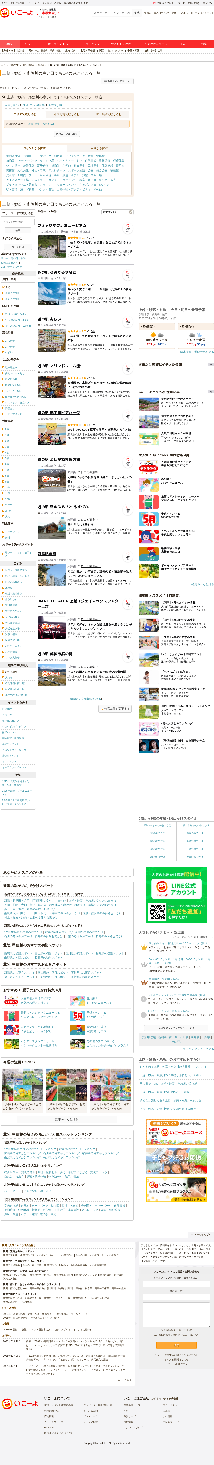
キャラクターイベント (14, 767)
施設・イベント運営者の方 (58, 1405)
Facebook (49, 1427)
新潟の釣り (67, 1255)
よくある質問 (90, 1410)
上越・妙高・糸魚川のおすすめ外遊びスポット (169, 1108)
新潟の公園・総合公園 (111, 1274)
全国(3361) (12, 105)
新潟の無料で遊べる (40, 1274)
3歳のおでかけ (195, 833)
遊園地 (27, 156)
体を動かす (55, 1176)
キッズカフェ (87, 184)
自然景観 (90, 160)
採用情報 (128, 1422)
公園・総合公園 (98, 170)
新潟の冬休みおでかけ (59, 932)
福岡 (159, 50)
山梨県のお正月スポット (53, 976)
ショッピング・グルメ (14, 726)
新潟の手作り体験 (32, 1265)
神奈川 (44, 50)
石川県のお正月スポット (86, 972)
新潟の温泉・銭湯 (12, 1298)
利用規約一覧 (51, 1410)
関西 (101, 50)
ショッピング (68, 179)
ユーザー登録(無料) (188, 3)
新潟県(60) (55, 105)
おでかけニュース (155, 43)
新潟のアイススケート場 (57, 1298)
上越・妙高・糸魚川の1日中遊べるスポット (167, 1092)
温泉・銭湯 (61, 175)
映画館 (114, 170)
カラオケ (45, 184)
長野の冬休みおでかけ (110, 936)
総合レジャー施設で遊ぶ (19, 1172)
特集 (204, 43)
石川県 (184, 1037)
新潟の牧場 (81, 1255)
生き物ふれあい (10, 720)
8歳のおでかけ (157, 856)
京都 (114, 50)
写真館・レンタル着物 (40, 189)
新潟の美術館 (102, 1288)
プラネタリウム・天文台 (21, 184)
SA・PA (104, 184)
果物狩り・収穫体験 (111, 160)
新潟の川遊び (10, 1278)
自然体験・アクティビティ (74, 189)
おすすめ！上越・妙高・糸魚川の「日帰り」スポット (173, 1066)
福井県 (195, 1037)
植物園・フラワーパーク (21, 160)
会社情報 (167, 1416)
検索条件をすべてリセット (117, 81)
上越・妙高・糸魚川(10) (41, 123)
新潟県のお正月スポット (19, 972)
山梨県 (206, 1037)
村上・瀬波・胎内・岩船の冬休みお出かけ (31, 917)
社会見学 (79, 165)
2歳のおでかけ (157, 833)
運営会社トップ (132, 1405)
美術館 (10, 170)
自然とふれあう (14, 1176)
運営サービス (131, 1416)
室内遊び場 (13, 156)
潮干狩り (42, 165)
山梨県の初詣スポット (18, 957)
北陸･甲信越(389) (34, 105)
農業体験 (28, 165)
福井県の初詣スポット (110, 953)
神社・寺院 (39, 170)
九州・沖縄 (150, 50)
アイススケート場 (17, 179)
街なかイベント (10, 755)
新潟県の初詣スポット (18, 953)
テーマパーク (42, 156)
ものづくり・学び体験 (14, 749)
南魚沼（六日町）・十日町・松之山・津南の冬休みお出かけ (42, 913)
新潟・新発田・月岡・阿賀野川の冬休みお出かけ (35, 900)
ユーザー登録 (10, 1329)
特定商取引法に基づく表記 (58, 1433)
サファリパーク (75, 156)
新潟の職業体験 (98, 1265)
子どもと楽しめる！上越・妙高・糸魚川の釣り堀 (171, 1100)
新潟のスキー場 (33, 1298)
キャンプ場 (47, 160)
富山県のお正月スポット (53, 972)
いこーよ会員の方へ (176, 1364)
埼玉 (58, 50)
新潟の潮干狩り (81, 1298)
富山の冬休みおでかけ (89, 932)
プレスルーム (90, 1416)
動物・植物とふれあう (52, 1172)
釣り (79, 160)
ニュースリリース (53, 1422)
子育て (184, 43)
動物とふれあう (180, 13)
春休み (147, 13)
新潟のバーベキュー (47, 1255)
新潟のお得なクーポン (15, 1274)
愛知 (73, 50)
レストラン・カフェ (44, 179)
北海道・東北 (8, 50)
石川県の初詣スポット (79, 953)
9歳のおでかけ (195, 856)
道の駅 (103, 179)
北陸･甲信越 (148, 1037)
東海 (67, 50)
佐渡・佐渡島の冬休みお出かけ (102, 913)
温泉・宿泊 (72, 1176)
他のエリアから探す (67, 133)
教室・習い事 (87, 179)
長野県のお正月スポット (86, 976)
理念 (126, 1410)
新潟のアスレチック (86, 1274)
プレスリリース (171, 1422)
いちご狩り (13, 165)
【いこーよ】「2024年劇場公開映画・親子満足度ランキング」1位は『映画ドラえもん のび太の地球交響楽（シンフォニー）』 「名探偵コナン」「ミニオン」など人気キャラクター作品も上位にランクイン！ (75, 1370)
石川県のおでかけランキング (61, 1153)
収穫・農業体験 (36, 1176)
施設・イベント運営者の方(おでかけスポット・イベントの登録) (56, 1329)
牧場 (90, 156)
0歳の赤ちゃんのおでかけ (157, 825)
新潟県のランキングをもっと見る (176, 1028)
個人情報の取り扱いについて (176, 1330)
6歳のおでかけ (157, 849)
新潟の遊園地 (10, 1255)
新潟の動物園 (27, 1255)
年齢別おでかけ (121, 43)
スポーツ (7, 715)
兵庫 (120, 50)
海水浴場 (45, 175)
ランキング (93, 43)
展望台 (120, 165)
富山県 (173, 1037)
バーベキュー (65, 160)
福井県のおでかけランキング (100, 1153)
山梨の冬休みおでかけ (79, 936)
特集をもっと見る (202, 584)
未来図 (166, 1410)
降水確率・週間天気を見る (197, 351)
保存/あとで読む (163, 3)
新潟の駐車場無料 (63, 1274)
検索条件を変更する (115, 708)
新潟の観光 (113, 1255)
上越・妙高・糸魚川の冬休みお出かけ (92, 900)
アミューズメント (65, 184)
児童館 (10, 175)
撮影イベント (9, 732)
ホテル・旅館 (79, 175)
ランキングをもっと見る (198, 1048)
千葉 (52, 50)
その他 (97, 189)
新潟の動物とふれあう (56, 1265)
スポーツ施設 (76, 170)
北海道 (20, 50)
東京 (37, 50)
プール (33, 175)
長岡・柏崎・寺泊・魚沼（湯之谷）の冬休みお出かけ (38, 904)
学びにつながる (78, 1172)
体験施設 (107, 165)
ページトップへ (201, 1234)
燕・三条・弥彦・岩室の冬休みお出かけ (29, 909)
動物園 (58, 156)
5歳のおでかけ (195, 841)
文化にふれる (98, 1172)
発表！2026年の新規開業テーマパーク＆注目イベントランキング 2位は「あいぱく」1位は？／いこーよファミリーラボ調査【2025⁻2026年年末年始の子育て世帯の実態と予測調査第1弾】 (75, 1345)
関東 (31, 50)
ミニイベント (9, 761)
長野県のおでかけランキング (61, 1157)
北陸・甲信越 (88, 50)
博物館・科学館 (61, 165)
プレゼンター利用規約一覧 (97, 1405)
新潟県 (162, 1037)
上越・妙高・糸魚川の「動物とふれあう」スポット (172, 1075)
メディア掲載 (90, 1422)
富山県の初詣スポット (49, 953)
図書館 (21, 175)
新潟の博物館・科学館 (80, 1288)
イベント (29, 43)
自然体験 (7, 709)
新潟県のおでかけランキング (77, 1149)
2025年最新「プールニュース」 (17, 792)
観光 (113, 179)
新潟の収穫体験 (79, 1265)
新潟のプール (97, 1255)
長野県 (176, 1041)
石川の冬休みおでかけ (18, 936)
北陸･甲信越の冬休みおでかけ (23, 932)
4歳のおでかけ (157, 841)
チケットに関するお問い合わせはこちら (176, 1355)
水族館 (100, 156)
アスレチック (56, 170)
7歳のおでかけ (195, 849)
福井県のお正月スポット (19, 976)
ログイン (207, 3)
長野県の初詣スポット (49, 957)
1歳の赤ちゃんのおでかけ (195, 825)
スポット (9, 43)
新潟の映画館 (58, 1288)
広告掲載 (49, 1416)
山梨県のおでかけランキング (22, 1157)
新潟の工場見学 (11, 1265)
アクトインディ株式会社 (165, 1398)
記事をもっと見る (66, 1119)
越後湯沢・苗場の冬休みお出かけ (95, 904)
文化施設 (23, 170)
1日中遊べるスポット (202, 13)
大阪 (108, 50)
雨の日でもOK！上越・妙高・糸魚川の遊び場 (168, 1083)
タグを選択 (18, 246)
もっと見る (123, 1380)
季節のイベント (10, 744)
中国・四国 (133, 50)
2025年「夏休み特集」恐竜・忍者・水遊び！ (15, 783)
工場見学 (93, 165)
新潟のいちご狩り (102, 1298)
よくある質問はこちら (176, 1359)
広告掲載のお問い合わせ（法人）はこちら (176, 1334)
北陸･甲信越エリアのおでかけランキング (30, 1149)
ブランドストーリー (173, 1405)
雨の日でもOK (161, 13)
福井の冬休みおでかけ (49, 936)
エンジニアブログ (133, 1427)
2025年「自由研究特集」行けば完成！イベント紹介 (17, 802)
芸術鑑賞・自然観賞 (13, 738)
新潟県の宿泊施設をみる (85, 698)
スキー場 (96, 175)
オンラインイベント (60, 43)
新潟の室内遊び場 (39, 1288)
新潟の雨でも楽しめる (15, 1288)
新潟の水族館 (119, 1288)
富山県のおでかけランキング (22, 1153)
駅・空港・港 (14, 189)
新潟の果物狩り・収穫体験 (17, 1301)
